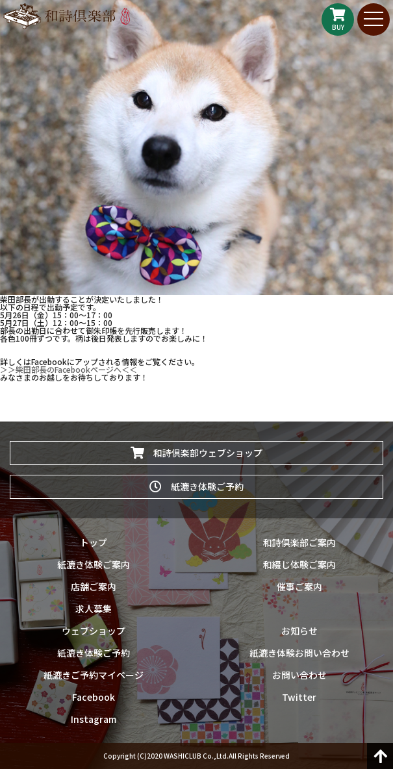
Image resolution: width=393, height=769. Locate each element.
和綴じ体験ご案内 (299, 564)
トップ (93, 542)
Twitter (299, 696)
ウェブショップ (93, 630)
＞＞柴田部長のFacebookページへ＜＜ (68, 369)
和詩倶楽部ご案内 (299, 542)
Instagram (93, 718)
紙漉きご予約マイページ (94, 674)
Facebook (93, 696)
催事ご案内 (299, 586)
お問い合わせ (299, 674)
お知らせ (299, 630)
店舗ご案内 (93, 586)
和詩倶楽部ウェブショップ (196, 452)
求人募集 (93, 608)
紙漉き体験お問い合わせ (299, 652)
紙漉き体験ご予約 (196, 486)
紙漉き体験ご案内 (93, 564)
